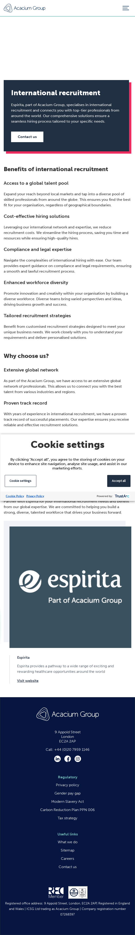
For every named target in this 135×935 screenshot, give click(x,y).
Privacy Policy (35, 496)
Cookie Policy (15, 496)
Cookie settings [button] (20, 481)
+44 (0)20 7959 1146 (72, 749)
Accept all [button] (119, 481)
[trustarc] (121, 496)
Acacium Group (24, 8)
